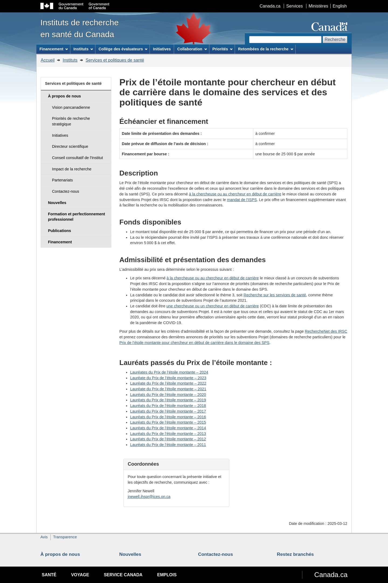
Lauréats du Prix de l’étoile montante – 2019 (168, 400)
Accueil (48, 60)
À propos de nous (60, 554)
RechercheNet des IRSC (326, 331)
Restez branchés (295, 554)
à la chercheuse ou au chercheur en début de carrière (235, 194)
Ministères (318, 6)
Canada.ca (270, 6)
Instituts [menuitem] (83, 49)
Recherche (335, 39)
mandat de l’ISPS (242, 200)
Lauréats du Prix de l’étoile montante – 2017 (168, 411)
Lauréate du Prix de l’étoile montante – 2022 (168, 383)
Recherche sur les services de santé (275, 295)
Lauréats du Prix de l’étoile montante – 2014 (168, 428)
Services (294, 6)
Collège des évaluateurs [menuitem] (123, 49)
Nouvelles (130, 554)
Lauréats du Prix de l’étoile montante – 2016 (168, 417)
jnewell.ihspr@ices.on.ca (149, 496)
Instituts (70, 60)
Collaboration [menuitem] (192, 49)
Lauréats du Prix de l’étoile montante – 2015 (168, 422)
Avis (44, 537)
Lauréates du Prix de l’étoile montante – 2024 (169, 372)
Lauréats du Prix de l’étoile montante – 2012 (168, 439)
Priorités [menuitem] (222, 49)
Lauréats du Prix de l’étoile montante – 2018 (168, 405)
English (340, 6)
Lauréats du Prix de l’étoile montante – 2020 (168, 394)
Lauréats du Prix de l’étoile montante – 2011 (168, 444)
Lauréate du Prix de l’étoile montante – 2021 (168, 389)
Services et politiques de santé (115, 60)
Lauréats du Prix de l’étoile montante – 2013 (168, 433)
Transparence (65, 537)
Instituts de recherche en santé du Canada (79, 28)
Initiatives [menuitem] (162, 49)
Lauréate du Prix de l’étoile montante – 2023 (168, 378)
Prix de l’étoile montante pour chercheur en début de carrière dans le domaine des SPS (194, 342)
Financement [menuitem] (53, 49)
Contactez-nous (215, 554)
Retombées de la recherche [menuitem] (265, 49)
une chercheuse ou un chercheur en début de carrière (212, 306)
